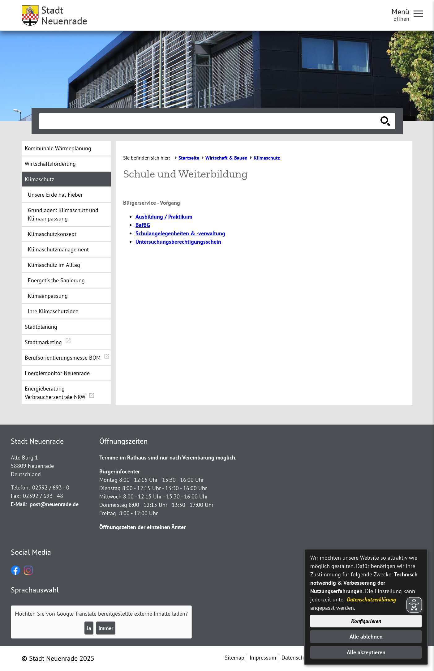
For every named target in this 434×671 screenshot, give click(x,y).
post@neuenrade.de (54, 504)
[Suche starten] (385, 121)
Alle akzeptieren (366, 652)
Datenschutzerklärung (371, 599)
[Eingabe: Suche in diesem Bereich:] (210, 121)
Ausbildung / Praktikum (163, 216)
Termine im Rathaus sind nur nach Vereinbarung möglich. (167, 457)
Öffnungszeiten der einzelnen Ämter (142, 527)
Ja (89, 628)
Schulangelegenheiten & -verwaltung (180, 233)
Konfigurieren (366, 621)
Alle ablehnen (366, 636)
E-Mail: (19, 504)
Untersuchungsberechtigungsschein (178, 241)
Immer (105, 628)
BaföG (142, 225)
